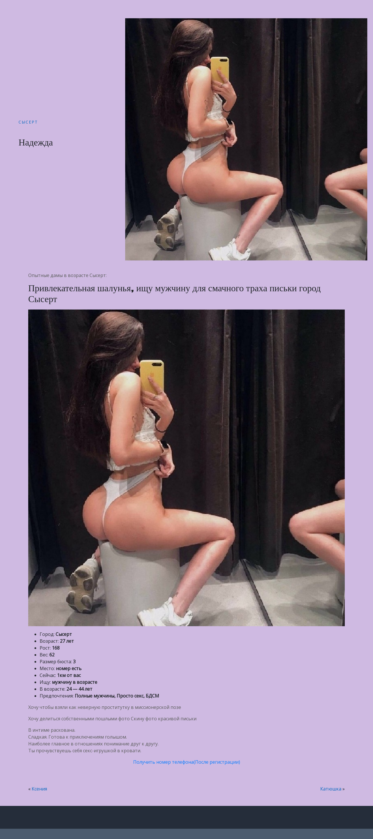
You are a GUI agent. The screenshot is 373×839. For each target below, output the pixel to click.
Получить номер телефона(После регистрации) (186, 762)
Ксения (39, 789)
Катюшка (330, 789)
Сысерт (28, 122)
